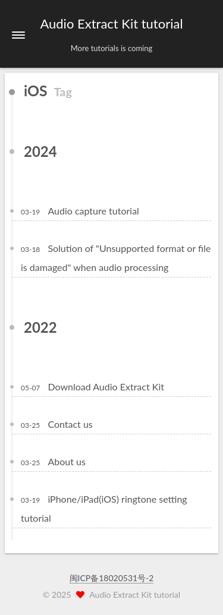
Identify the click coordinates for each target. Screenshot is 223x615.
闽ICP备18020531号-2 (112, 578)
